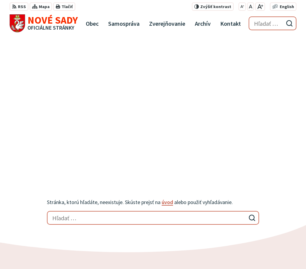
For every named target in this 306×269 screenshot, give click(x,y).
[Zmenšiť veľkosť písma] (242, 6)
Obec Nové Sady (166, 253)
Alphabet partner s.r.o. (87, 253)
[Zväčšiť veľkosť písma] (260, 6)
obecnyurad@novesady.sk (266, 226)
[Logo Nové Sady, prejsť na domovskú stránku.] (44, 23)
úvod (167, 70)
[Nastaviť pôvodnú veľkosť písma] (250, 6)
